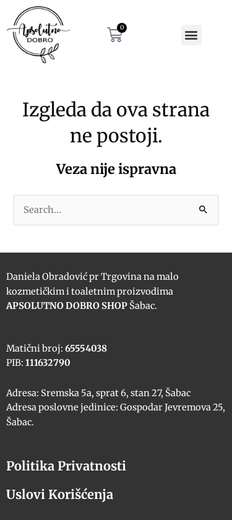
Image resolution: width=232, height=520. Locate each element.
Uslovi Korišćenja (59, 494)
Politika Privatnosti (66, 466)
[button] (191, 35)
